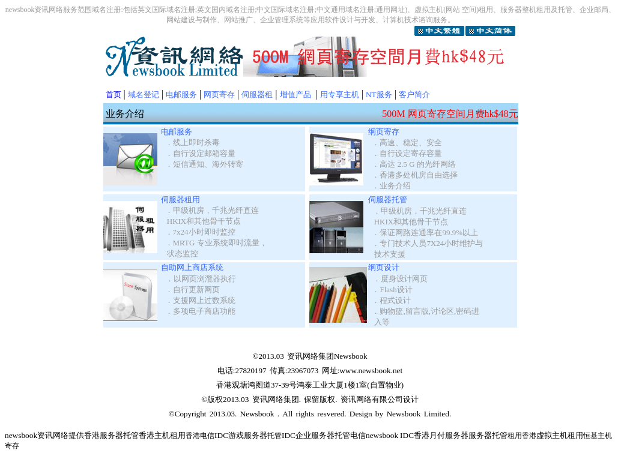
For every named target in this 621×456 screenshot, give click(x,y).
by (379, 413)
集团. (293, 399)
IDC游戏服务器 (240, 435)
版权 (215, 399)
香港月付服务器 (441, 435)
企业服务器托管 (322, 435)
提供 (76, 435)
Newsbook (257, 413)
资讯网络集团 (310, 356)
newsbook (21, 435)
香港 (92, 435)
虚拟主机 (552, 435)
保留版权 (319, 399)
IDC (288, 435)
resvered (329, 413)
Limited (436, 413)
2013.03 (236, 399)
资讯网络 (267, 399)
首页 (113, 94)
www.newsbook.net (370, 370)
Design (361, 413)
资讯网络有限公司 (372, 399)
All (287, 413)
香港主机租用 (162, 435)
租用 (575, 435)
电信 (358, 435)
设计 (411, 399)
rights (305, 413)
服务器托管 (119, 435)
